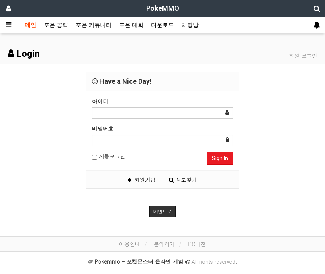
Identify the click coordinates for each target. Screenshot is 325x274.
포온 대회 (131, 25)
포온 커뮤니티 (94, 25)
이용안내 (129, 244)
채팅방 (190, 25)
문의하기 (164, 244)
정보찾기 (183, 179)
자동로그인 (109, 156)
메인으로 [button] (162, 211)
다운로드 (162, 25)
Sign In (220, 158)
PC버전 (197, 244)
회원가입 (142, 179)
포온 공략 (56, 25)
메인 (30, 25)
